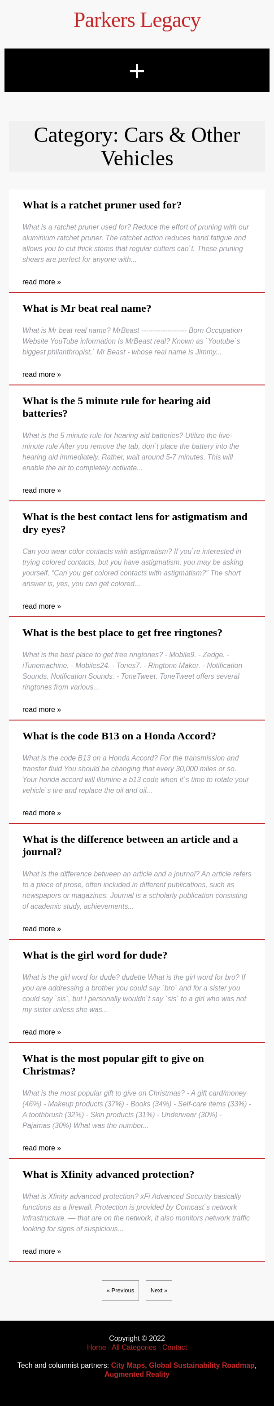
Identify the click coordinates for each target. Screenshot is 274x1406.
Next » (159, 1290)
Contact (174, 1347)
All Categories (134, 1347)
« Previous (120, 1290)
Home (96, 1347)
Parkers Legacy (137, 19)
